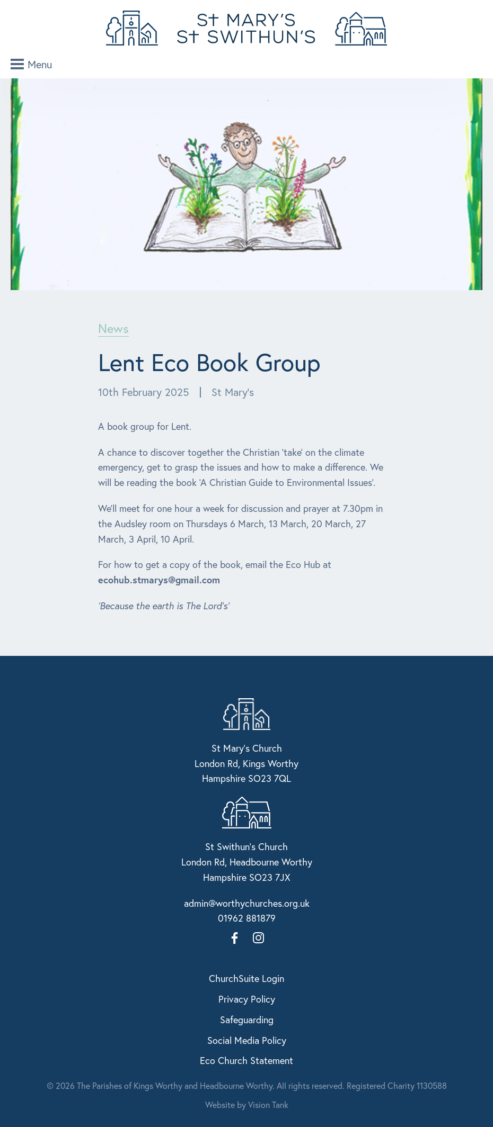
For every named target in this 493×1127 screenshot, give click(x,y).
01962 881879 (247, 918)
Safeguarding (247, 1019)
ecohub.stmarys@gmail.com (159, 579)
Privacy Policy (246, 999)
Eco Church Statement (246, 1060)
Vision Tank (268, 1104)
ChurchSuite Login (246, 978)
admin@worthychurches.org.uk (247, 903)
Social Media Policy (246, 1040)
